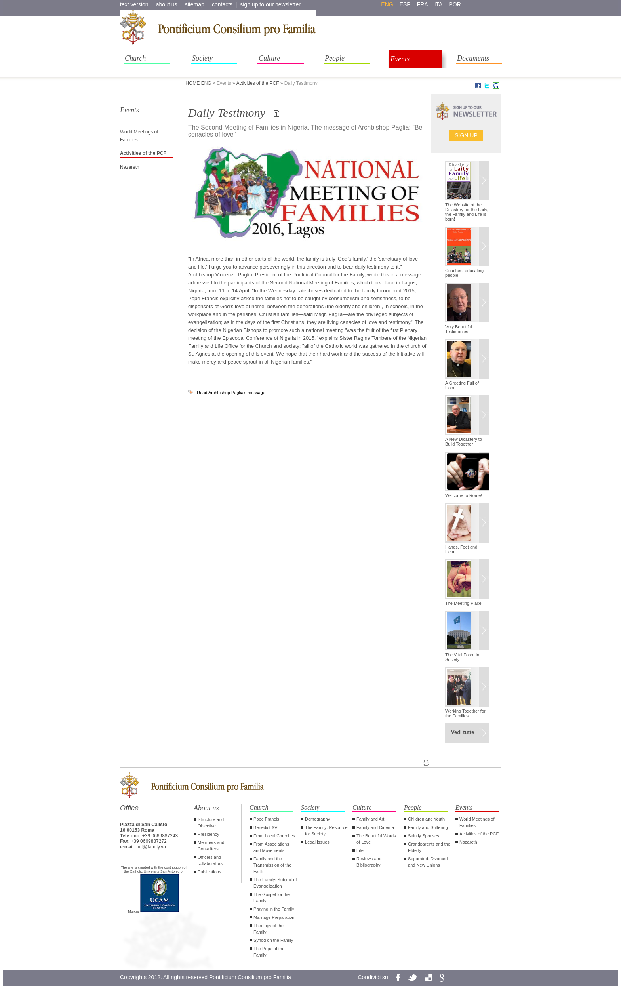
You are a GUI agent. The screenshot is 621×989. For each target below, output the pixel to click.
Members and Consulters (211, 845)
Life (360, 850)
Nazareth (129, 167)
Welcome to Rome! (463, 495)
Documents (473, 58)
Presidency (208, 834)
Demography (317, 819)
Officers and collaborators (210, 860)
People (335, 58)
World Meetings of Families (476, 822)
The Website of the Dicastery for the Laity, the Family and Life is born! (466, 211)
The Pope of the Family (268, 951)
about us (166, 4)
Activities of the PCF (257, 83)
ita (438, 4)
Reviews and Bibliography (368, 861)
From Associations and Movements (271, 847)
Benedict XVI (266, 827)
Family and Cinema (375, 827)
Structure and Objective (211, 822)
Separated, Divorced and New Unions (428, 861)
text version (134, 4)
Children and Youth (426, 819)
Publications (209, 871)
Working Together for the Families (465, 713)
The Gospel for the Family (271, 897)
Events (400, 59)
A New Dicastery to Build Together (463, 441)
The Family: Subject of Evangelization (275, 882)
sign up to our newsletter (270, 4)
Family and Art (370, 819)
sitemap (194, 4)
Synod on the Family (273, 940)
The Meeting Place (463, 603)
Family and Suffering (428, 827)
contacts (222, 4)
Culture (269, 58)
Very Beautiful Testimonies (458, 329)
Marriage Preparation (273, 917)
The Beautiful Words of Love (376, 838)
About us (206, 808)
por (455, 4)
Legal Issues (317, 842)
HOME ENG (198, 83)
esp (405, 4)
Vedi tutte (462, 732)
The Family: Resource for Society (326, 830)
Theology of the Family (268, 928)
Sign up (466, 135)
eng (387, 4)
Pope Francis (266, 819)
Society (202, 58)
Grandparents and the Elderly (429, 847)
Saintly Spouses (423, 835)
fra (422, 4)
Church (135, 58)
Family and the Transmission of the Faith (272, 865)
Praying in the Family (273, 909)
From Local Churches (274, 835)
